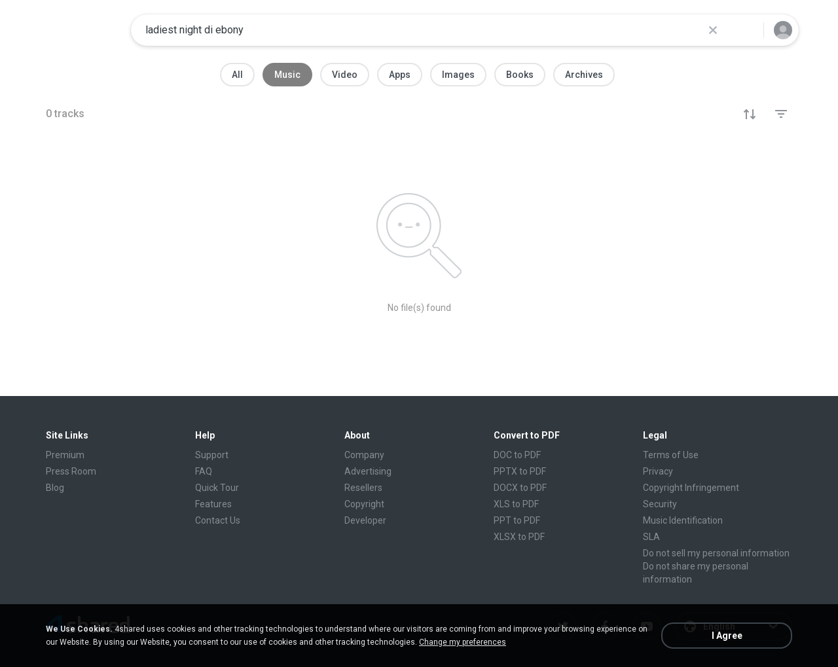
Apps (399, 74)
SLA (651, 537)
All (237, 74)
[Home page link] (79, 30)
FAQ (203, 471)
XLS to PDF (516, 504)
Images (458, 74)
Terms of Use (671, 455)
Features (213, 504)
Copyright (364, 504)
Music (287, 74)
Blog (55, 487)
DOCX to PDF (520, 487)
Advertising (368, 471)
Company (364, 455)
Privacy (658, 471)
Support (211, 455)
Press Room (71, 471)
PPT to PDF (517, 520)
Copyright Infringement (691, 487)
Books (520, 74)
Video (344, 74)
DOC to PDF (517, 455)
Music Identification (683, 520)
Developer (365, 520)
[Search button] (745, 30)
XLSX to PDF (519, 537)
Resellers (363, 487)
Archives (584, 74)
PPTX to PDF (520, 471)
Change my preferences (462, 642)
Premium (65, 455)
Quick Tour (217, 487)
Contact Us (217, 520)
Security (660, 504)
